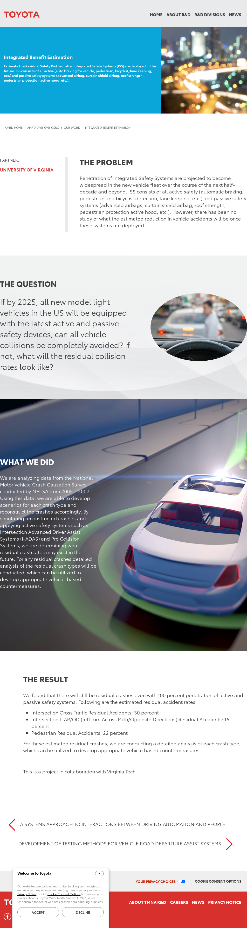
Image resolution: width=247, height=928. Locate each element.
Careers (179, 902)
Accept (38, 912)
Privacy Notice (224, 902)
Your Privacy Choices (156, 881)
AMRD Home (14, 127)
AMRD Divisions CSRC (43, 127)
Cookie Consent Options (218, 881)
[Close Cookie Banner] (99, 873)
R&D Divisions (209, 14)
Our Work (72, 127)
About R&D (178, 14)
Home (156, 14)
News (235, 14)
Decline (83, 912)
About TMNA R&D (147, 902)
